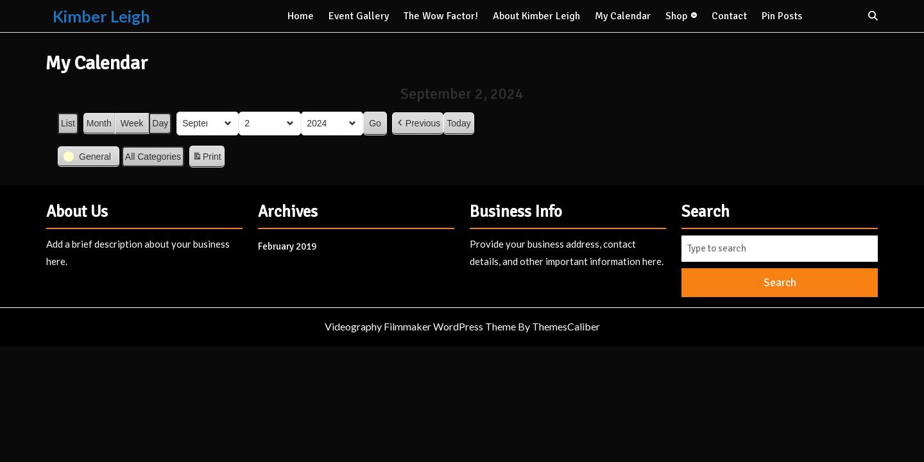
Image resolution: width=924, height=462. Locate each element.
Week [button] (132, 123)
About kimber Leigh (536, 16)
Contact (729, 16)
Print (206, 158)
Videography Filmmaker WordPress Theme (420, 326)
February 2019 (287, 246)
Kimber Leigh (101, 16)
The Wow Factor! (441, 16)
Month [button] (99, 123)
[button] (88, 156)
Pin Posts (782, 16)
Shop (676, 16)
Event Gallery (359, 16)
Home (300, 16)
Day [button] (160, 123)
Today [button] (458, 123)
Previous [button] (417, 124)
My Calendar (623, 16)
